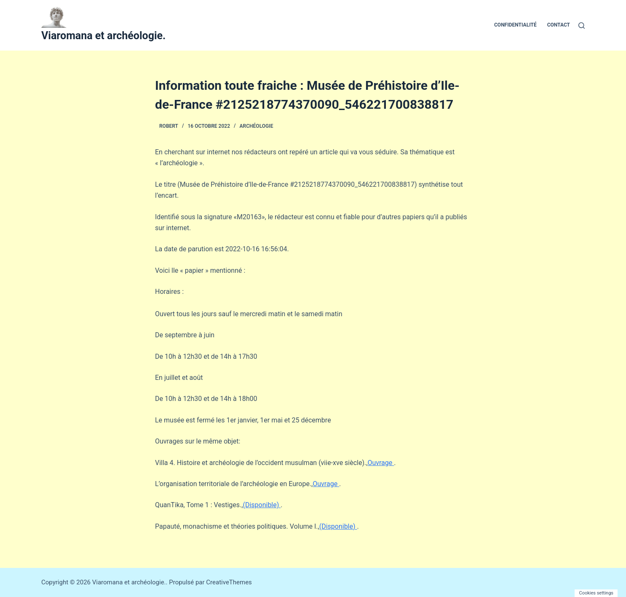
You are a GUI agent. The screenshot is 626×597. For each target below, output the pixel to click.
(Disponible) (262, 505)
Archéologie (256, 126)
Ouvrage (380, 463)
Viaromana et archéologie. (103, 36)
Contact (558, 25)
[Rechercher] (581, 25)
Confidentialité (515, 25)
